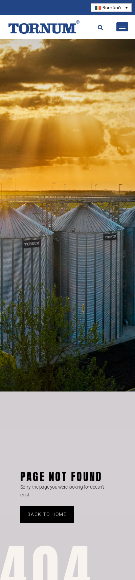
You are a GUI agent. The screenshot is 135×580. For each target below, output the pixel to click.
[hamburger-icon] (122, 26)
